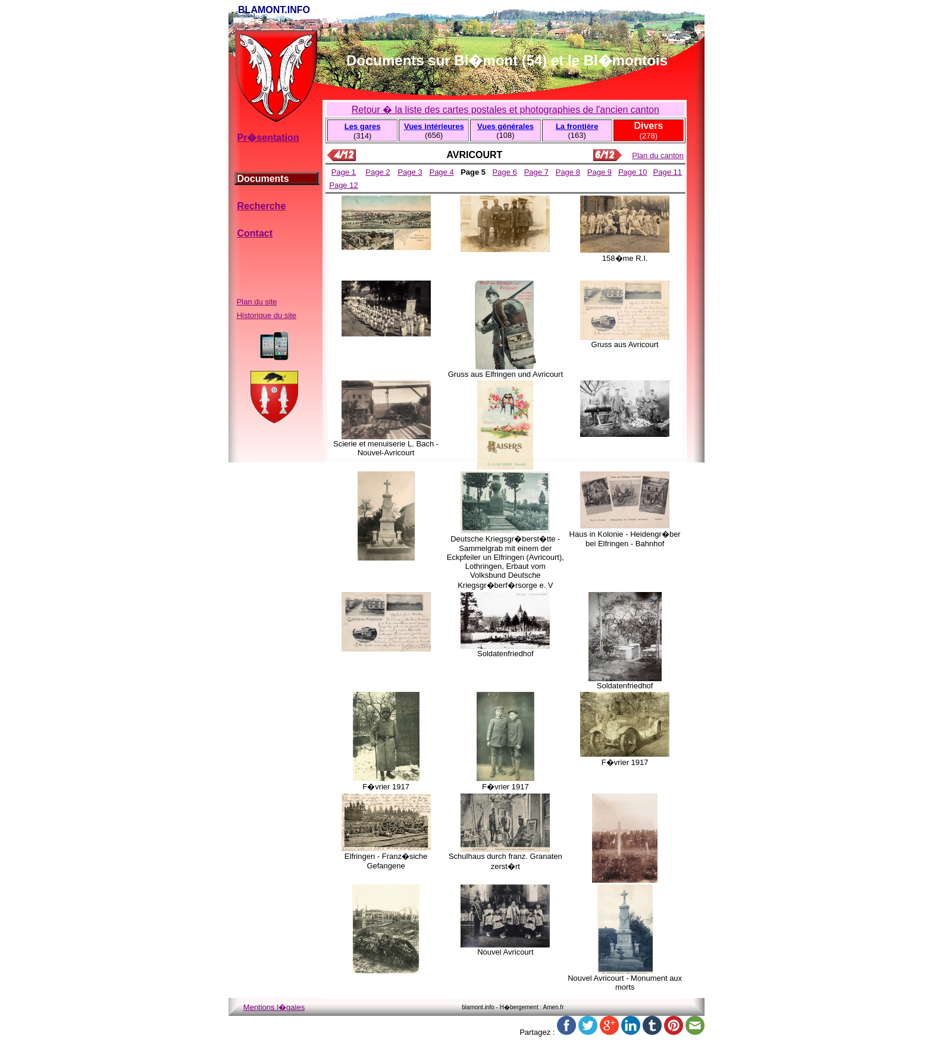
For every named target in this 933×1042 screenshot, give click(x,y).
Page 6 (505, 172)
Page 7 (536, 172)
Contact (255, 233)
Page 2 (377, 172)
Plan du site (257, 301)
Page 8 (568, 172)
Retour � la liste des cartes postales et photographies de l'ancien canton (505, 110)
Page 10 (632, 172)
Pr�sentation (268, 138)
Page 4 (441, 172)
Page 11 (667, 172)
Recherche (261, 206)
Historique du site (266, 315)
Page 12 (343, 185)
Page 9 (599, 172)
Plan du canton (658, 155)
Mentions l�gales (274, 1007)
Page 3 (409, 172)
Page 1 (343, 172)
